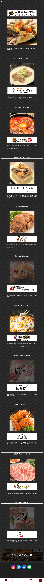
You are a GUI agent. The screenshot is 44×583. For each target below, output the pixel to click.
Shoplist (30, 576)
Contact (37, 576)
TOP (3, 2)
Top (6, 576)
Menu (23, 576)
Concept (12, 576)
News (18, 576)
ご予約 (31, 580)
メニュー (6, 580)
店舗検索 (18, 580)
